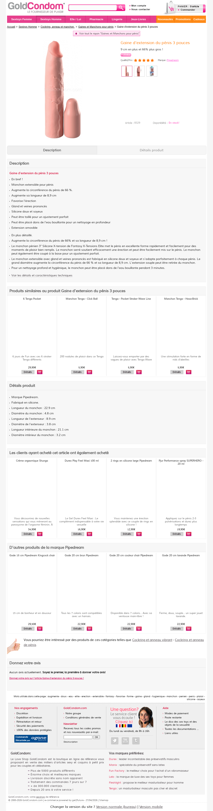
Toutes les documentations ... (182, 729)
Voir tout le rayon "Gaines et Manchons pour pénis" (109, 33)
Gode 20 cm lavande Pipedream (181, 555)
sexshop (40, 796)
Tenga (112, 788)
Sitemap (103, 800)
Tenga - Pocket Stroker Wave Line (131, 299)
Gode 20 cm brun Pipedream (81, 555)
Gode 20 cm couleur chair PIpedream (131, 555)
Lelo (111, 777)
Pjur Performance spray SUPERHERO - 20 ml (181, 462)
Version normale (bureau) (116, 807)
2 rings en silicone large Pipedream (131, 460)
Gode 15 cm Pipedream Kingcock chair (32, 555)
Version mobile (151, 807)
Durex (113, 759)
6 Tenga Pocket (32, 299)
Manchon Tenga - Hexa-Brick (181, 299)
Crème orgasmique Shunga (32, 460)
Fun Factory (116, 770)
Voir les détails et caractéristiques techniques (41, 275)
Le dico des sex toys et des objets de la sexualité (181, 723)
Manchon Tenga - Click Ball (82, 299)
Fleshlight (115, 782)
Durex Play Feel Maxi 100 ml (82, 460)
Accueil (11, 26)
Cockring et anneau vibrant (152, 640)
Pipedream (173, 60)
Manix (113, 765)
